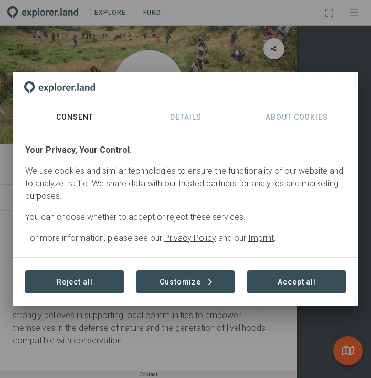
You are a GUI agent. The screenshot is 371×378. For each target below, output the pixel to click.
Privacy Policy (190, 238)
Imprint (261, 238)
